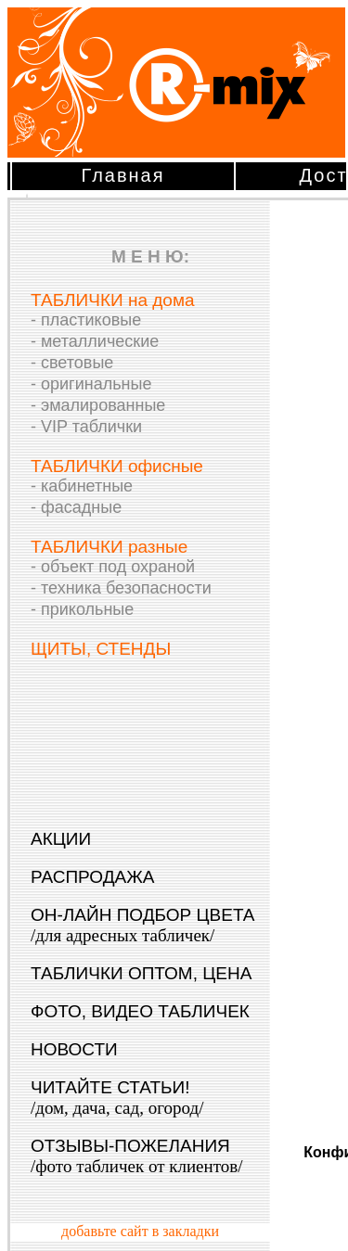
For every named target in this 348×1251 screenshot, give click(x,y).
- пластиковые (86, 320)
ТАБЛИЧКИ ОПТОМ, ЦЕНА (141, 973)
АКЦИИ (61, 839)
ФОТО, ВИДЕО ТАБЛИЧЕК (140, 1011)
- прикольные (82, 609)
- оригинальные (91, 384)
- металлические (95, 341)
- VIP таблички (86, 426)
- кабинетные (82, 486)
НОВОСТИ (74, 1049)
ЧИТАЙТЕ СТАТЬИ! (117, 1097)
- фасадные (76, 507)
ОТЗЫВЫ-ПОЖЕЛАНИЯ (137, 1156)
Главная (122, 175)
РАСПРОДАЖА (92, 877)
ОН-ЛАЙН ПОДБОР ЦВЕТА (143, 925)
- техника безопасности (121, 588)
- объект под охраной (113, 566)
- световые (72, 362)
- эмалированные (98, 405)
